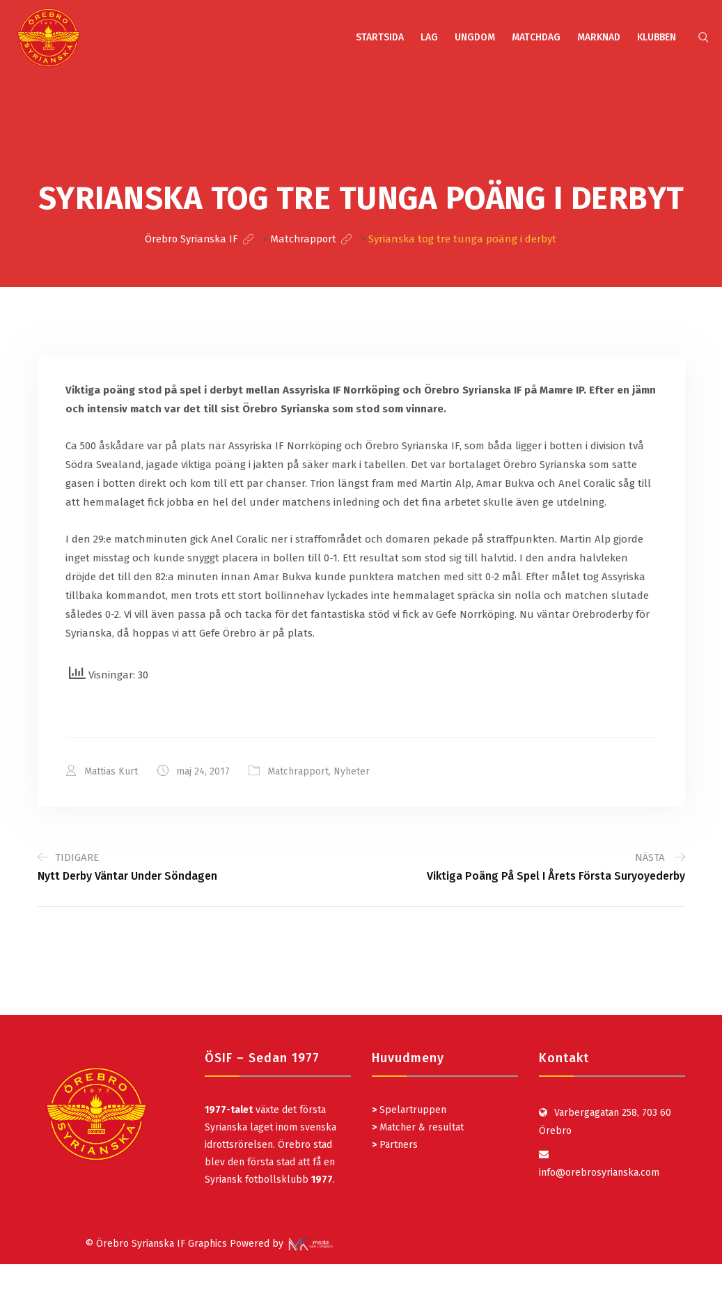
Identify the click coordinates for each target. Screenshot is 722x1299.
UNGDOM (475, 37)
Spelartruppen (411, 1109)
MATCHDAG (536, 37)
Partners (395, 1144)
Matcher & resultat (418, 1127)
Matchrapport (298, 771)
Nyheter (352, 771)
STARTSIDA (380, 37)
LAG (429, 37)
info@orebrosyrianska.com (599, 1172)
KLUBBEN (656, 37)
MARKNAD (598, 37)
